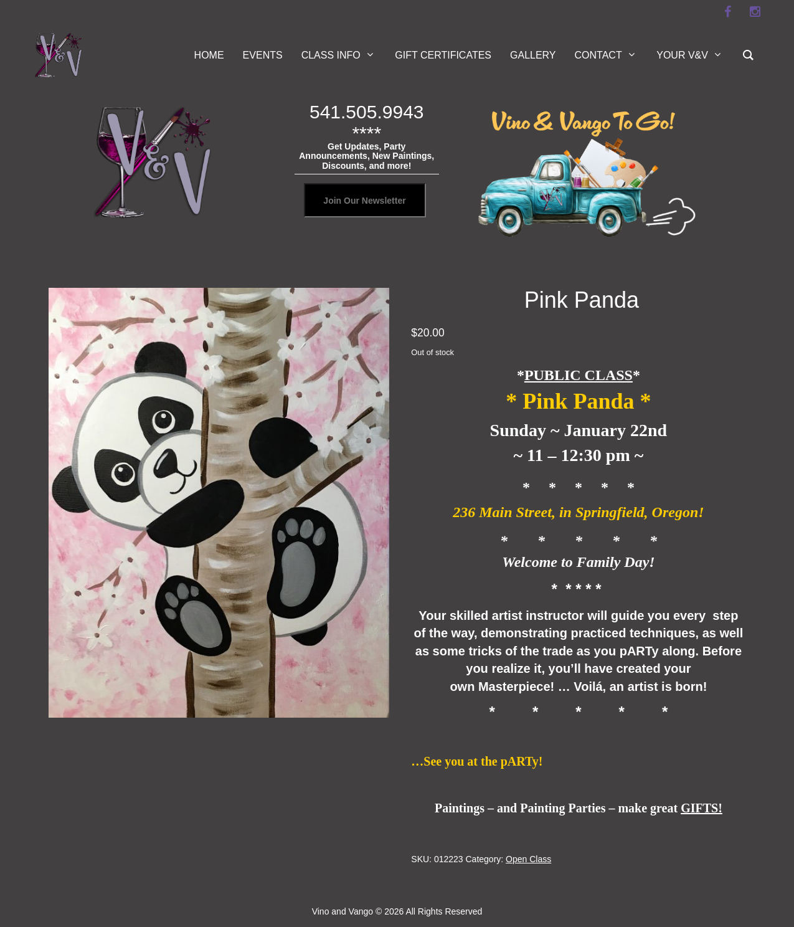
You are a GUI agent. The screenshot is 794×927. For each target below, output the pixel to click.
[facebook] (728, 12)
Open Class (528, 859)
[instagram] (755, 12)
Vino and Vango (342, 911)
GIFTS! (701, 808)
